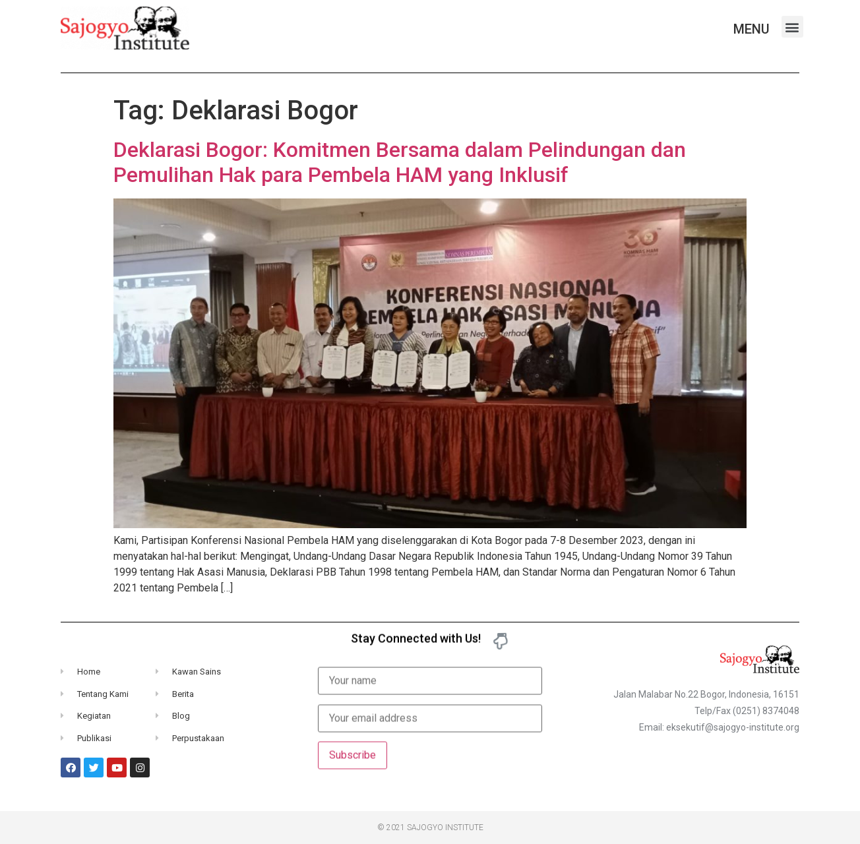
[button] (792, 27)
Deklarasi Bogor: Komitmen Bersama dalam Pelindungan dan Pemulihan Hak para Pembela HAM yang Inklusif (399, 162)
